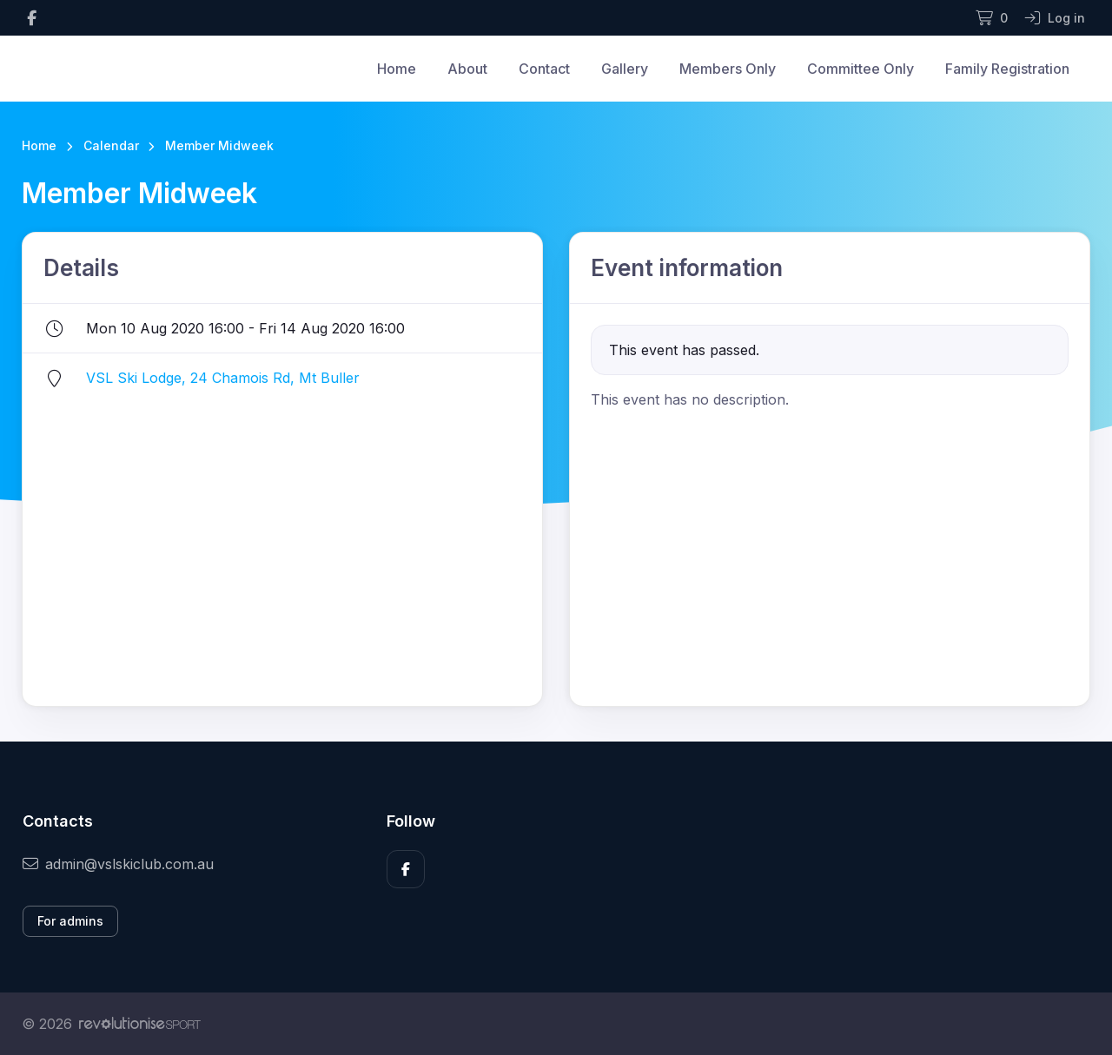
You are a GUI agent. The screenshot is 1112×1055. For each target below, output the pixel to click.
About (467, 68)
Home (396, 68)
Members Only (727, 68)
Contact (544, 68)
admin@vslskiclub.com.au (118, 864)
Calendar (111, 145)
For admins (70, 920)
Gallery (624, 68)
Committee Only (860, 68)
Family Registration (1007, 68)
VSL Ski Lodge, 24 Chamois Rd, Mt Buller (223, 377)
